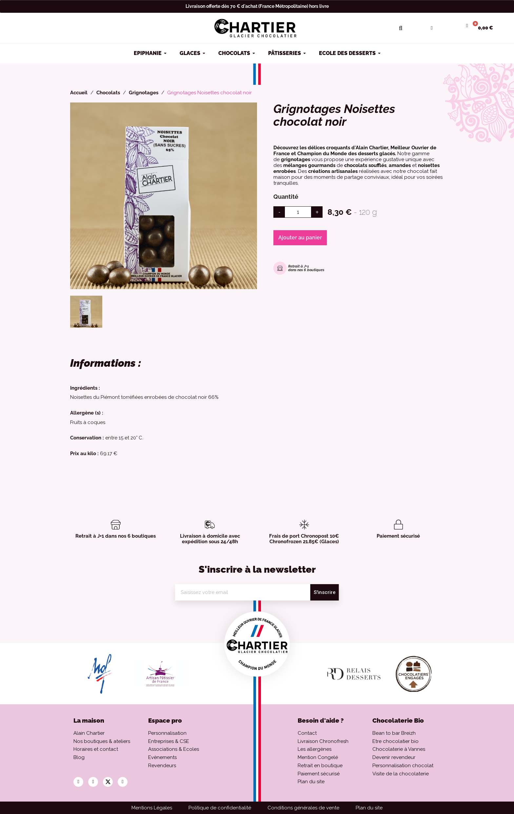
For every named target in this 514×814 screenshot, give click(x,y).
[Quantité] (298, 212)
